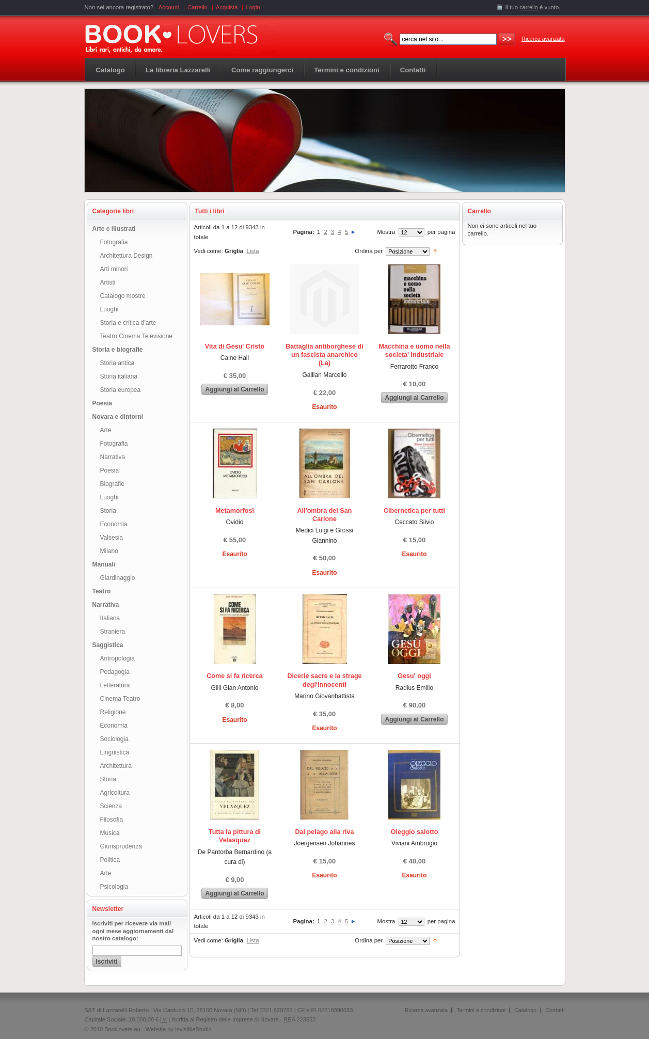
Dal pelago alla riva (324, 832)
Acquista (227, 7)
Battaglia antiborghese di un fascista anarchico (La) (324, 355)
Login (253, 7)
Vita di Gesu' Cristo (234, 346)
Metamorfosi (234, 510)
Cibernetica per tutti (414, 510)
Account (169, 7)
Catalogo (110, 70)
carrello (528, 7)
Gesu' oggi (414, 676)
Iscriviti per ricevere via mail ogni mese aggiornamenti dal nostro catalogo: (133, 931)
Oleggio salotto (414, 832)
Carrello (197, 7)
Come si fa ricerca (235, 676)
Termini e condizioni (480, 1010)
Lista (252, 251)
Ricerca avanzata (542, 39)
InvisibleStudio (193, 1029)
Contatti (554, 1010)
